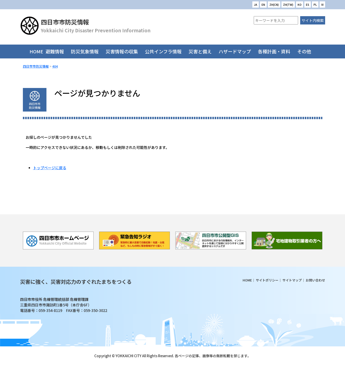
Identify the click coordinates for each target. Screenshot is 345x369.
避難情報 (57, 51)
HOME (36, 51)
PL (315, 4)
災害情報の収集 (124, 51)
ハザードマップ (237, 51)
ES (307, 4)
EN (263, 4)
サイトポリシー (267, 280)
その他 (306, 51)
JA (255, 4)
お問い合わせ (315, 280)
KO (300, 4)
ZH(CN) (274, 4)
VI (322, 4)
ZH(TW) (288, 4)
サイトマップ (292, 280)
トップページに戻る (49, 167)
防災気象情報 (87, 51)
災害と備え (202, 51)
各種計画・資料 (276, 51)
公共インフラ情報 (165, 51)
